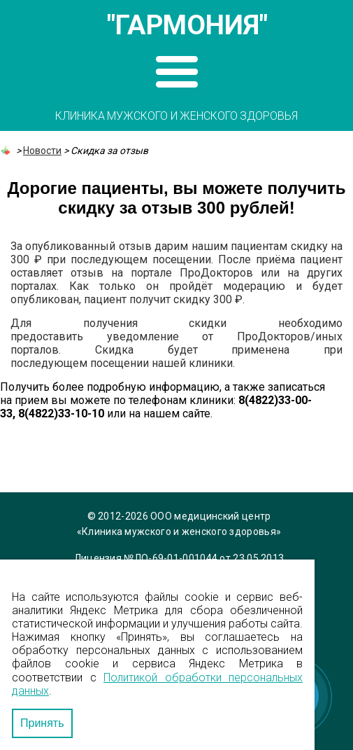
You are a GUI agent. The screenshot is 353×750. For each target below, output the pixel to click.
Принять (42, 723)
